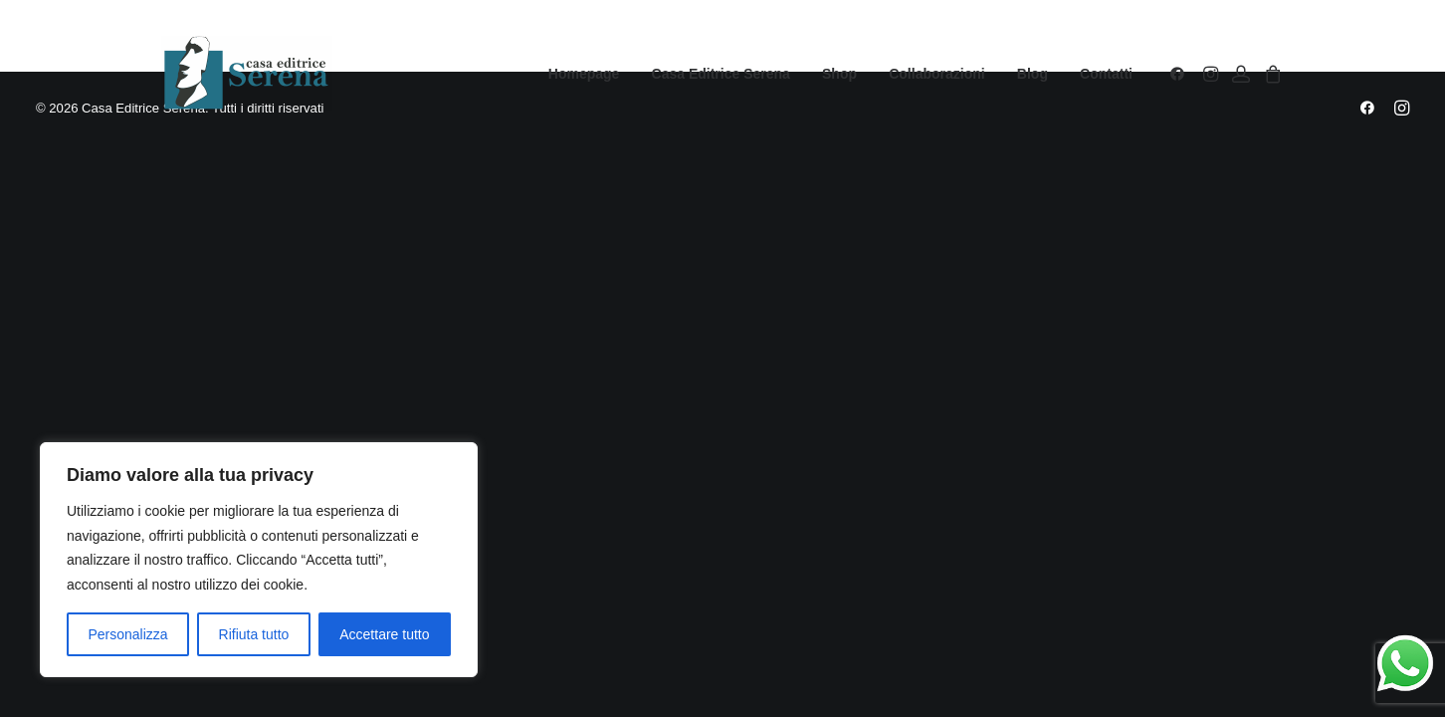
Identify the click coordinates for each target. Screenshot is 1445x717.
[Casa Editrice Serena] (246, 73)
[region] (259, 559)
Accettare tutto (384, 634)
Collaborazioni (936, 74)
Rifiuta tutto (254, 634)
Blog (1032, 74)
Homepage (584, 74)
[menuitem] (584, 73)
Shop (839, 74)
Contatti (1106, 74)
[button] (1180, 73)
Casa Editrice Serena (721, 74)
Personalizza (127, 634)
